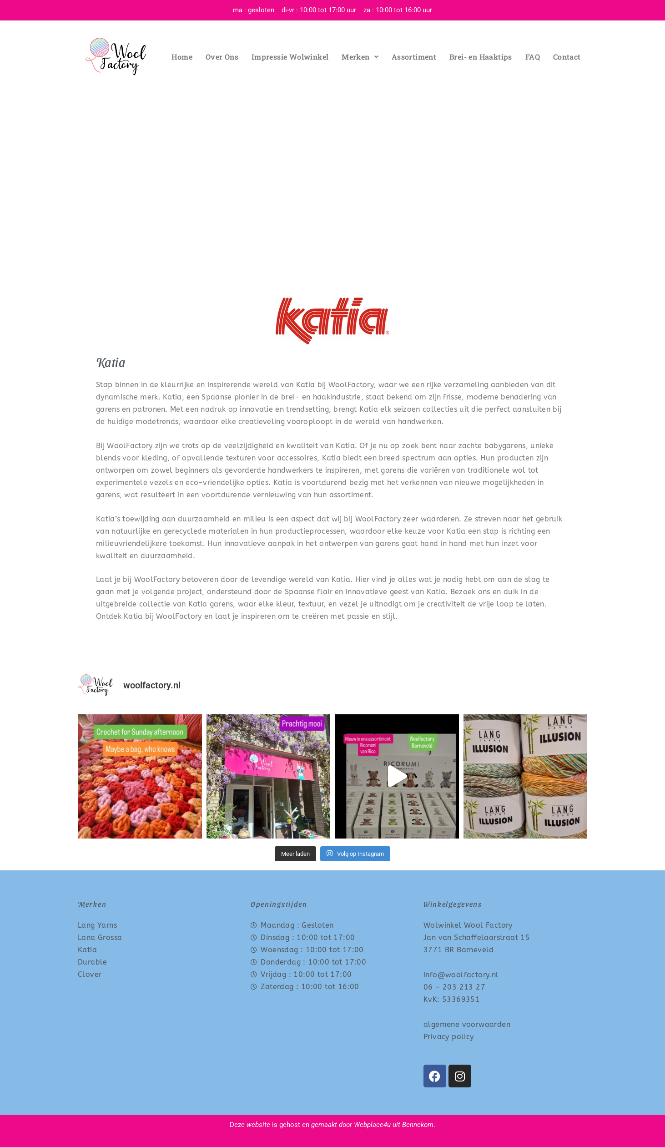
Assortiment (414, 56)
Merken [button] (360, 56)
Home (181, 56)
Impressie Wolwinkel (290, 56)
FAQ (532, 56)
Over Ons (222, 56)
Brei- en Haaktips (480, 56)
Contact (567, 56)
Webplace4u (372, 1125)
